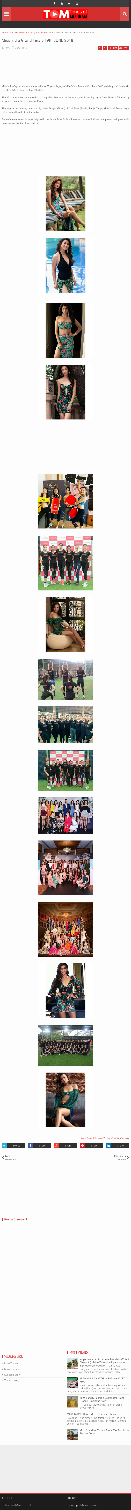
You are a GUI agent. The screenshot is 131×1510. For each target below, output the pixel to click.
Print (113, 47)
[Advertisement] (65, 68)
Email (123, 47)
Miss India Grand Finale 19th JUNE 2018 (51, 40)
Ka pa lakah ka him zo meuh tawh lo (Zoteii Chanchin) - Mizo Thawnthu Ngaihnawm (104, 1361)
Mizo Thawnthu (12, 1363)
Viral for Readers (120, 1138)
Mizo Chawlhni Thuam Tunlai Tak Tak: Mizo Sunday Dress (104, 1432)
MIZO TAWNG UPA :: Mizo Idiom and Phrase (92, 1414)
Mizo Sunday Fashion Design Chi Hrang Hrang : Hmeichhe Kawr (102, 1399)
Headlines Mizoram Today (95, 1138)
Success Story (12, 1374)
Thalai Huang (11, 1380)
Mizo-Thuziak (11, 1369)
